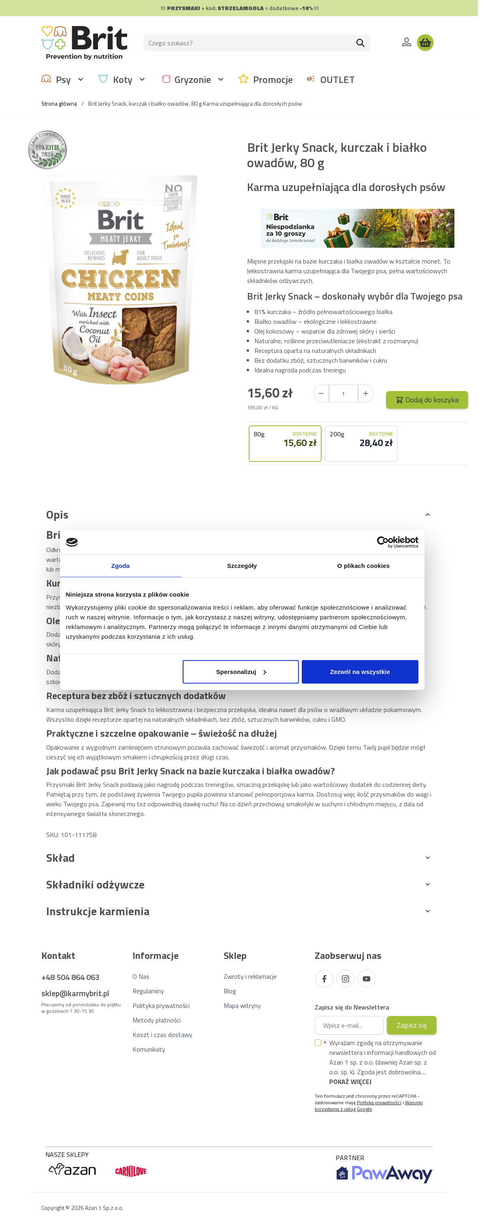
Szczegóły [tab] (242, 565)
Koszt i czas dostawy (162, 1034)
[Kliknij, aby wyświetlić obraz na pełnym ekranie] (120, 279)
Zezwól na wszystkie (360, 671)
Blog (230, 991)
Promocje (273, 79)
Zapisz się (412, 1025)
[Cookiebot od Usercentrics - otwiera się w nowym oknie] (383, 542)
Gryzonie (193, 79)
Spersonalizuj (241, 671)
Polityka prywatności (161, 1005)
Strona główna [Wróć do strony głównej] (59, 103)
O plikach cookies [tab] (363, 565)
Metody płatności (156, 1020)
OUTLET (337, 79)
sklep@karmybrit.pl (75, 993)
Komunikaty (148, 1049)
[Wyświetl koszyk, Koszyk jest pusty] (425, 43)
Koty (122, 79)
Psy (63, 79)
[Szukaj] (360, 42)
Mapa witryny (242, 1005)
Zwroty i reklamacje (250, 976)
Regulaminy (148, 991)
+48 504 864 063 (70, 977)
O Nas (140, 976)
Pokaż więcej (350, 1081)
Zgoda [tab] (120, 565)
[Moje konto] (406, 41)
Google (364, 1109)
